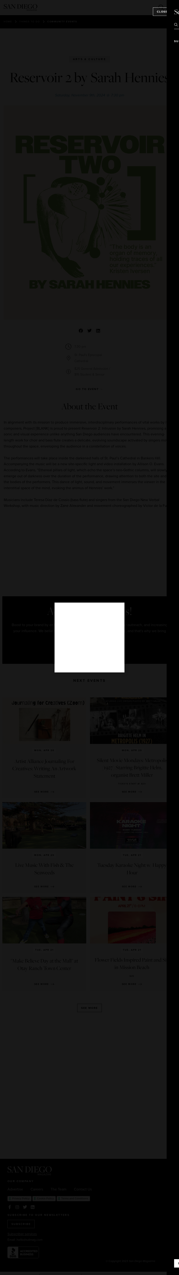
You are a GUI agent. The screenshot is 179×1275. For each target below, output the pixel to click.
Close (162, 12)
